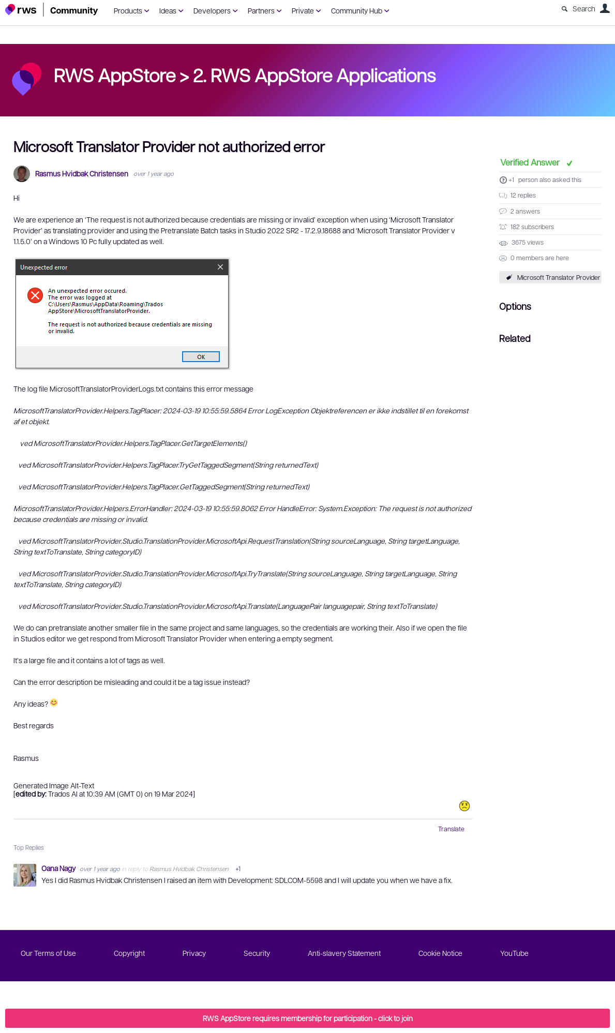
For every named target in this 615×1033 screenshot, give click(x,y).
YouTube (514, 952)
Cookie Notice (440, 952)
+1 (511, 179)
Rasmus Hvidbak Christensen (81, 173)
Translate (451, 829)
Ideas (167, 10)
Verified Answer (531, 162)
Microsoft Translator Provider (559, 277)
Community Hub (356, 10)
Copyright (129, 952)
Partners (261, 10)
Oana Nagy (59, 868)
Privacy (194, 952)
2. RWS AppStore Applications (314, 74)
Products (128, 10)
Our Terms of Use (48, 952)
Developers (212, 10)
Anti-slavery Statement (344, 952)
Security (257, 952)
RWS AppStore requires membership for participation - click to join (308, 1018)
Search (584, 8)
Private (303, 10)
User (604, 8)
